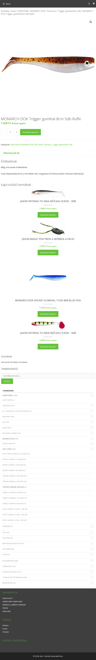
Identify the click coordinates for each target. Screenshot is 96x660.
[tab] (48, 153)
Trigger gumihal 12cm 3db (12, 481)
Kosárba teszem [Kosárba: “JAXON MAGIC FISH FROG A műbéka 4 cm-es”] (48, 252)
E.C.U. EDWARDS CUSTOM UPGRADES (15, 411)
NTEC (4, 532)
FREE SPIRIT (6, 417)
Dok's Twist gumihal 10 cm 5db (14, 454)
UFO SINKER (6, 549)
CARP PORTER (7, 400)
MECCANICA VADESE (9, 433)
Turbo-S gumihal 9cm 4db (12, 504)
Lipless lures (7, 443)
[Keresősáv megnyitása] (89, 3)
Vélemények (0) (11, 153)
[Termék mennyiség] (10, 132)
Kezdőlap (5, 11)
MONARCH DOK (37, 11)
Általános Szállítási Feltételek (14, 604)
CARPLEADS (6, 406)
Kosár (4, 628)
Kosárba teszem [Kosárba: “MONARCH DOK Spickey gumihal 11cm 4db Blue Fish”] (48, 313)
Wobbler (6, 526)
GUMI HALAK (15, 144)
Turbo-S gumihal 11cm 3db (13, 498)
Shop (13, 11)
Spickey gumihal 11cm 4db (12, 459)
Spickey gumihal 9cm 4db (12, 470)
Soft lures (51, 11)
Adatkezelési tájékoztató (12, 601)
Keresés (7, 381)
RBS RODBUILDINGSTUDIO (11, 543)
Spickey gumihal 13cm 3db (12, 465)
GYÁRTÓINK (23, 11)
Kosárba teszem (30, 132)
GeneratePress (57, 656)
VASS (4, 554)
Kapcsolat (6, 611)
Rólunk (5, 608)
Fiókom (5, 625)
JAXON (4, 428)
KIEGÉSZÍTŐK (7, 583)
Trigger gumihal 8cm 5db (69, 11)
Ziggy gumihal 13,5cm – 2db (13, 515)
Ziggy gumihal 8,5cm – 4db (12, 520)
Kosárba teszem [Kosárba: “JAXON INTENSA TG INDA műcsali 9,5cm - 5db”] (48, 346)
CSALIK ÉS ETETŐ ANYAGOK (12, 577)
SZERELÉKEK (7, 566)
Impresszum (7, 598)
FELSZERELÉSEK (8, 561)
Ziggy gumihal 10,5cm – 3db (13, 509)
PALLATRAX (6, 538)
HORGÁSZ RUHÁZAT (10, 572)
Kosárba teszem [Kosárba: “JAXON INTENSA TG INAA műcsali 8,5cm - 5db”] (48, 214)
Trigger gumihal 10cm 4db (12, 476)
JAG (3, 422)
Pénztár (5, 632)
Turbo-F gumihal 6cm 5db (12, 492)
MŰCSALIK (39, 144)
